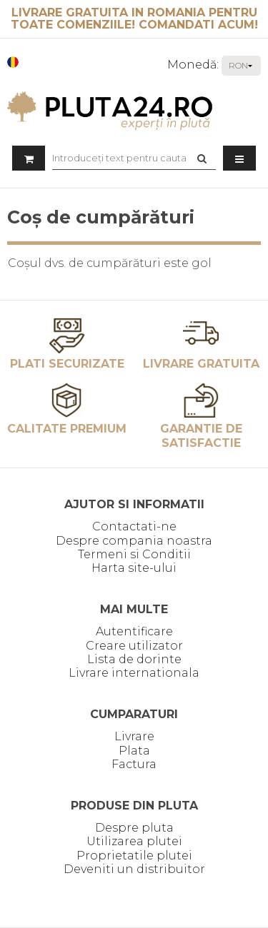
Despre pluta (134, 827)
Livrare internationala (134, 673)
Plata (134, 750)
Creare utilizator (134, 645)
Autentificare (134, 631)
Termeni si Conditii (134, 554)
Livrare (134, 736)
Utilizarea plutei (134, 841)
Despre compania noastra (134, 541)
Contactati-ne (134, 526)
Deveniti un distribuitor (134, 869)
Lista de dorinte (134, 659)
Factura (134, 764)
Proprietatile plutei (134, 855)
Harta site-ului (134, 568)
